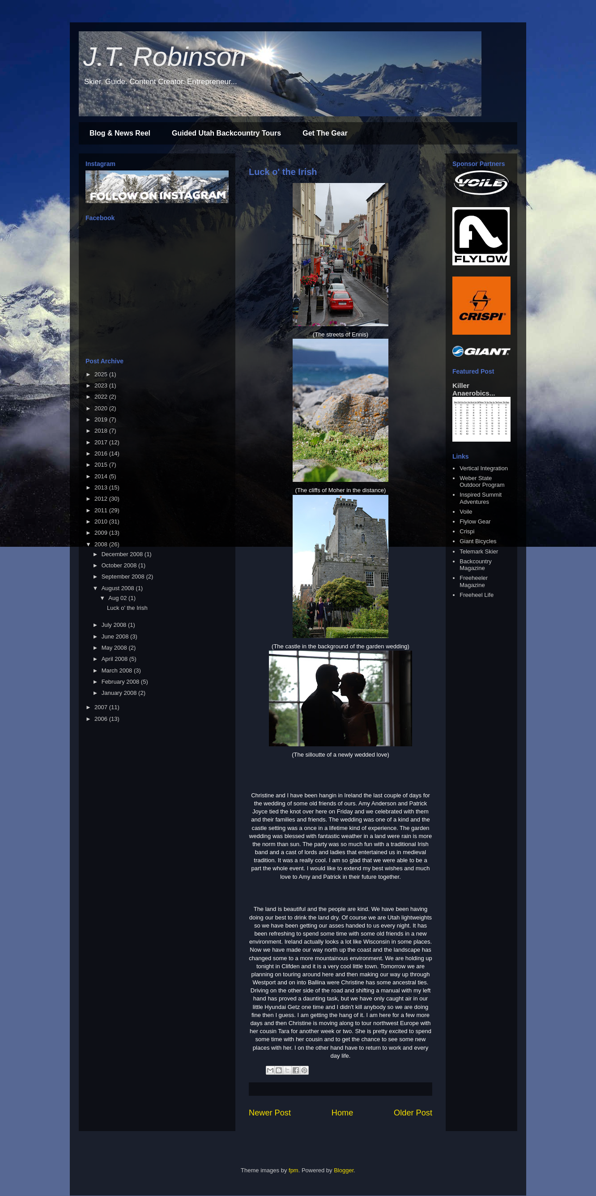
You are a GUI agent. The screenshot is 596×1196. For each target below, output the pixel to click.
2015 (101, 464)
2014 (101, 476)
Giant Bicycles (478, 541)
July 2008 (115, 624)
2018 (101, 430)
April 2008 (115, 658)
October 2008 (120, 565)
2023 (101, 385)
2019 (101, 419)
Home (342, 1112)
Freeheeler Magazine (474, 581)
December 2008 (123, 554)
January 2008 (120, 693)
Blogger (343, 1170)
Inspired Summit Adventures (481, 498)
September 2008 (124, 576)
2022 (101, 396)
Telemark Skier (479, 551)
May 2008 (115, 647)
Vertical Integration (484, 468)
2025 (101, 374)
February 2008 (121, 681)
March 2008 (118, 670)
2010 (101, 521)
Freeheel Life (477, 595)
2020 (101, 408)
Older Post (413, 1112)
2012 (101, 498)
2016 (101, 453)
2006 (101, 718)
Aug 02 (118, 598)
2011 (101, 510)
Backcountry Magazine (476, 565)
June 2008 (116, 636)
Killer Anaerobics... (473, 389)
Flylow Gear (475, 521)
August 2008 (119, 588)
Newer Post (270, 1112)
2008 (101, 544)
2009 (101, 532)
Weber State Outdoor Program (482, 482)
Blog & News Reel (119, 133)
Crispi (467, 531)
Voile (466, 511)
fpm (293, 1170)
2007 (101, 707)
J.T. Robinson (165, 57)
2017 (101, 442)
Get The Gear (324, 133)
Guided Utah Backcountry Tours (226, 133)
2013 (101, 487)
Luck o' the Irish (283, 172)
